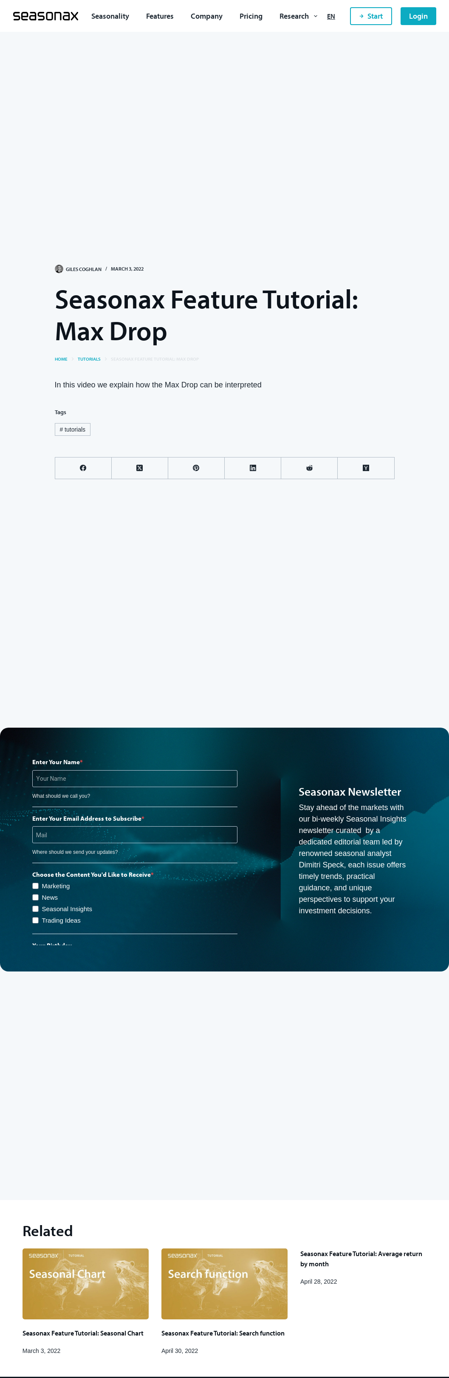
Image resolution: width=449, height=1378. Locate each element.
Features (160, 16)
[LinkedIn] (253, 468)
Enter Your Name (56, 762)
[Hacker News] (366, 468)
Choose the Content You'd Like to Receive (91, 874)
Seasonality (110, 16)
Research (300, 16)
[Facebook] (83, 468)
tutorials (72, 429)
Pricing (251, 16)
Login (418, 16)
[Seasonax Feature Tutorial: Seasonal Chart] (86, 1283)
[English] (331, 16)
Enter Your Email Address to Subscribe (86, 818)
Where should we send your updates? (75, 852)
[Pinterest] (196, 468)
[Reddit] (309, 468)
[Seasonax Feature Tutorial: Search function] (224, 1283)
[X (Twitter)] (140, 468)
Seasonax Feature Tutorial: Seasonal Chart (83, 1333)
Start (371, 16)
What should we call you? (61, 796)
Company (207, 16)
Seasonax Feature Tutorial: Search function (223, 1333)
